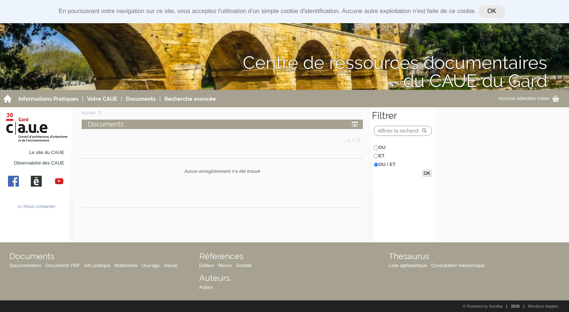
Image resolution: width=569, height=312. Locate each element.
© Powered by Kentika (482, 306)
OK (491, 11)
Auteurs (214, 278)
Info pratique (97, 265)
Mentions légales (543, 306)
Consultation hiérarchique (457, 265)
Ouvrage (151, 265)
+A (356, 140)
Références (221, 256)
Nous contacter (36, 206)
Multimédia (126, 265)
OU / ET (387, 164)
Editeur (206, 265)
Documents (31, 256)
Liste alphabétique (408, 265)
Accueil (88, 112)
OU (382, 147)
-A (348, 141)
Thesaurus (409, 256)
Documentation (25, 265)
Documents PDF (62, 265)
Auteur (206, 287)
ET (381, 155)
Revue (171, 265)
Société (244, 265)
